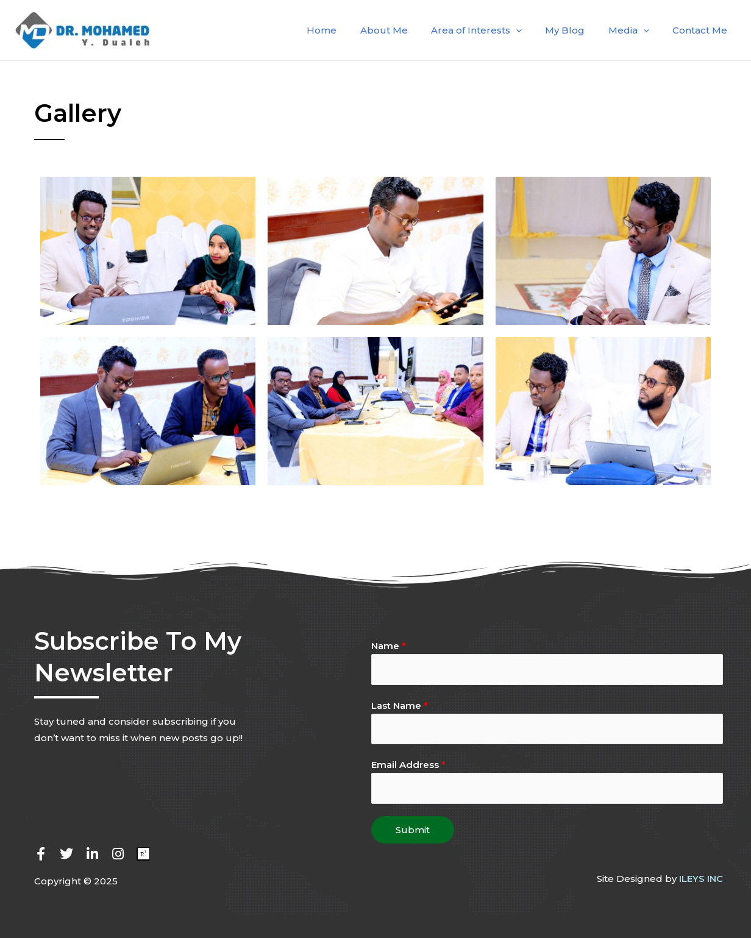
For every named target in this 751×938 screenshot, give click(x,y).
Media (636, 30)
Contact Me (702, 30)
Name (388, 646)
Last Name (399, 705)
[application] (533, 30)
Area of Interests (494, 30)
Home (350, 30)
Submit (413, 831)
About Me (406, 30)
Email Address (408, 766)
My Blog (577, 30)
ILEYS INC (701, 880)
